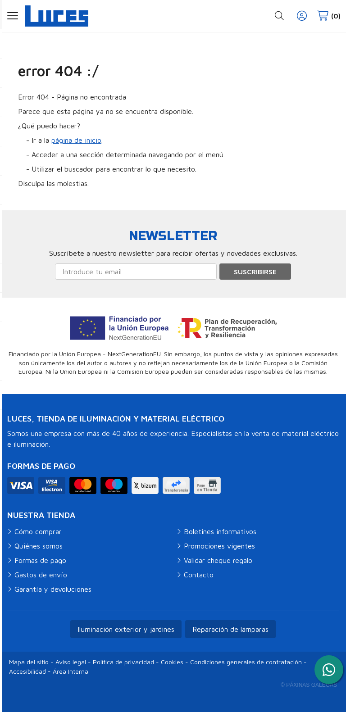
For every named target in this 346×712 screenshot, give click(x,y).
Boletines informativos (220, 531)
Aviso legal (70, 662)
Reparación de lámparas (230, 629)
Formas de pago (40, 560)
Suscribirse (255, 272)
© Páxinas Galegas (309, 685)
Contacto (199, 575)
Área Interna (70, 671)
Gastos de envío (40, 575)
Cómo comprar (38, 531)
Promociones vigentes (219, 546)
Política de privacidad (123, 662)
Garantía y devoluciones (52, 589)
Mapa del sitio (29, 662)
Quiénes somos (38, 546)
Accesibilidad (27, 671)
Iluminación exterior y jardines (125, 629)
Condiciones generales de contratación (246, 662)
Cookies (172, 662)
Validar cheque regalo (218, 560)
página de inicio (76, 140)
